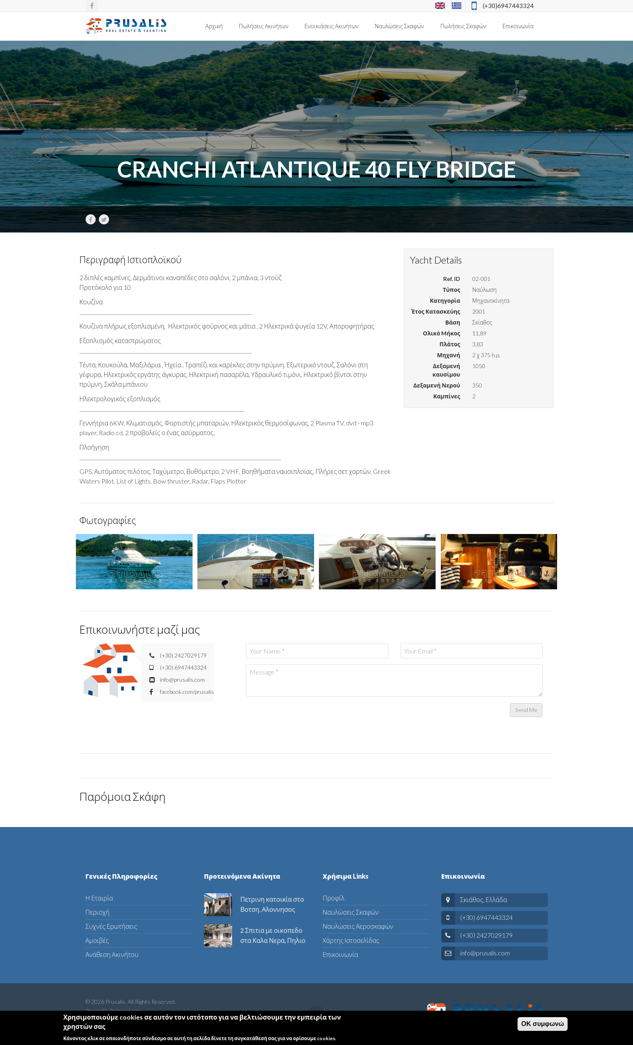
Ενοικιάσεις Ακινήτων (331, 26)
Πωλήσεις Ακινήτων (264, 26)
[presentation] (307, 718)
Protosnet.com (125, 1010)
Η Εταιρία (99, 898)
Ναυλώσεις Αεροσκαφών (358, 926)
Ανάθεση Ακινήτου (112, 954)
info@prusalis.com (485, 953)
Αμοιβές (97, 940)
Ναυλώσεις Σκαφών (399, 26)
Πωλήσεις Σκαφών (463, 26)
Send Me (526, 709)
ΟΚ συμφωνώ (542, 1023)
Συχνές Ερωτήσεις (111, 926)
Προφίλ (333, 898)
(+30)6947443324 (508, 5)
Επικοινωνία (517, 26)
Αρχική (213, 26)
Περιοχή (98, 912)
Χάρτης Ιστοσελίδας (351, 940)
